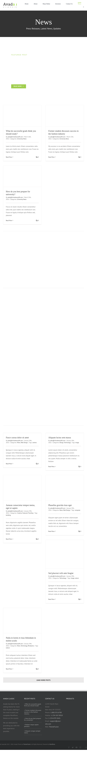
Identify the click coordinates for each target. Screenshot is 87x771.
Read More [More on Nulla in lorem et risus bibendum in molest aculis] (9, 669)
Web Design (24, 442)
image (77, 442)
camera (34, 442)
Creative (19, 513)
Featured (25, 513)
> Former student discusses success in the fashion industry (32, 712)
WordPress (52, 744)
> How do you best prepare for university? (32, 719)
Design (62, 442)
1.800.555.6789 (56, 712)
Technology (67, 442)
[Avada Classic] (10, 4)
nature (77, 578)
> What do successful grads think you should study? (32, 705)
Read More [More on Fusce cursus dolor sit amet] (9, 464)
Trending (30, 513)
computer (77, 510)
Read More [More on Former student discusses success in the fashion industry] (51, 157)
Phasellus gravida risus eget (60, 505)
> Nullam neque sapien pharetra (31, 725)
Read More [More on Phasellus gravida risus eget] (51, 531)
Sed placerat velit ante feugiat (60, 573)
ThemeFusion (54, 727)
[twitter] (73, 747)
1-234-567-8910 (57, 715)
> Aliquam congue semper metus (32, 732)
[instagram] (80, 747)
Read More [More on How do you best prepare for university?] (9, 220)
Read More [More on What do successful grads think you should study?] (9, 157)
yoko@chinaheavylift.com (15, 137)
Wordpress (31, 646)
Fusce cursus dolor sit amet (17, 437)
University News (21, 139)
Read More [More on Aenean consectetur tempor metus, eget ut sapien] (9, 539)
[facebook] (69, 747)
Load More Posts (43, 680)
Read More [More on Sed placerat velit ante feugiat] (51, 599)
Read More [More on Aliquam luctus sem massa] (51, 466)
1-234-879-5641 (54, 718)
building (8, 515)
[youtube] (76, 747)
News (18, 442)
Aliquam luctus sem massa (59, 437)
